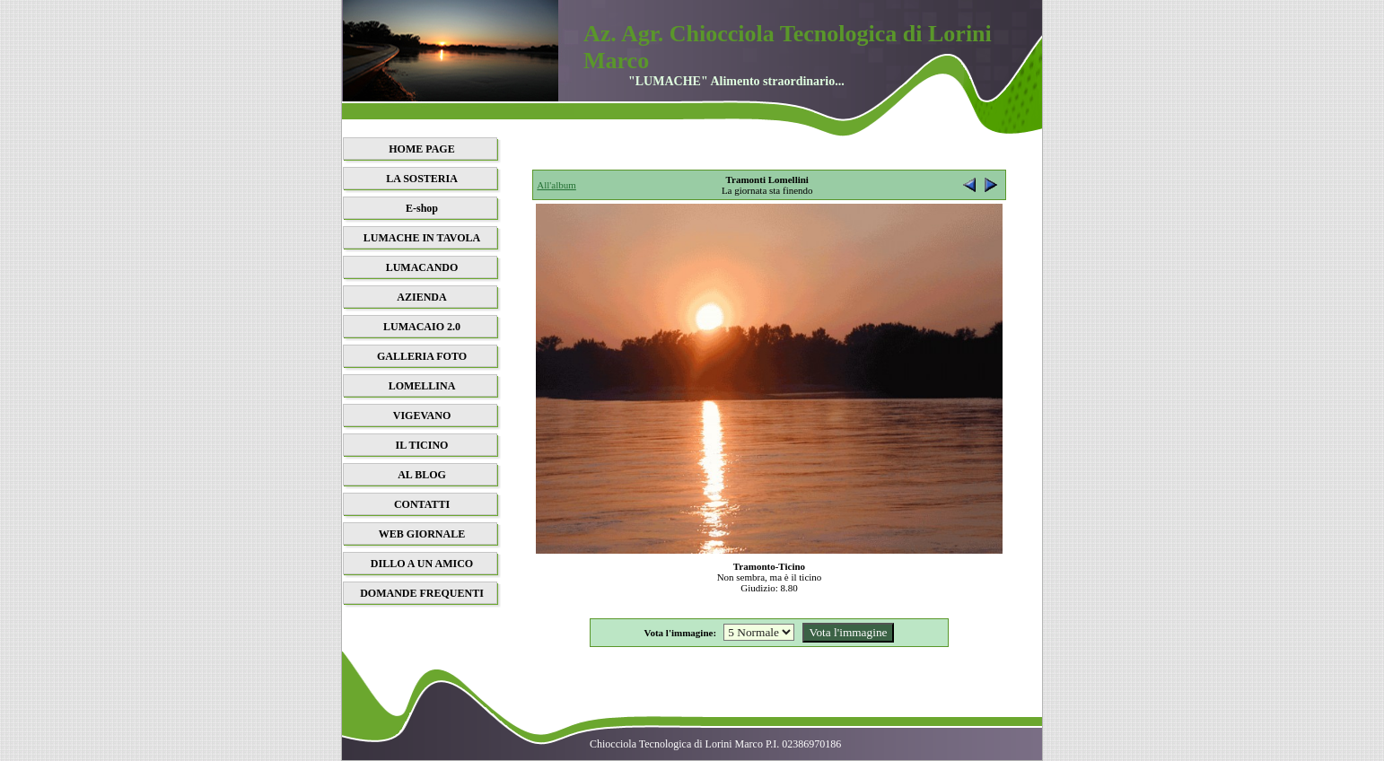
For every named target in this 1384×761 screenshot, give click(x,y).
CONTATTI (422, 504)
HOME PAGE (421, 149)
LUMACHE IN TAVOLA (422, 238)
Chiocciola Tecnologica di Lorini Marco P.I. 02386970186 (715, 744)
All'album (556, 184)
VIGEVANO (422, 415)
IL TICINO (422, 445)
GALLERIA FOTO (422, 356)
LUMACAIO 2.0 (421, 326)
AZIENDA (421, 297)
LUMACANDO (422, 267)
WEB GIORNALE (422, 534)
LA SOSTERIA (422, 178)
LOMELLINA (422, 386)
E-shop (422, 208)
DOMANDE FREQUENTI (422, 593)
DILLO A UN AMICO (422, 563)
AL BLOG (422, 474)
